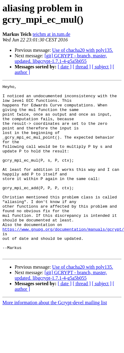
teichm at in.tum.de (52, 34)
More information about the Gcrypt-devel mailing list (54, 331)
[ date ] (64, 66)
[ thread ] (82, 66)
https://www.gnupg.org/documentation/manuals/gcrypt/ (63, 253)
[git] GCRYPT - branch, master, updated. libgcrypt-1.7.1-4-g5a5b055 (61, 58)
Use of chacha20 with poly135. (82, 50)
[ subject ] (101, 66)
